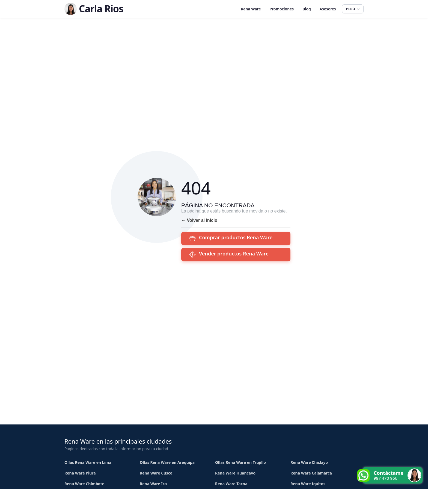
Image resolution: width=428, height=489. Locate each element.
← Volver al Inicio (199, 220)
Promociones (281, 8)
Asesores (328, 8)
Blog (306, 8)
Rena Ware (251, 8)
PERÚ (352, 8)
